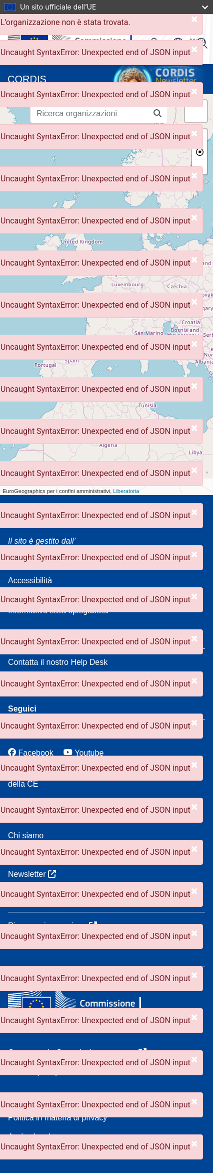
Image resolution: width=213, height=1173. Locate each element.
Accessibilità (30, 580)
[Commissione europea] (80, 1001)
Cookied (23, 1098)
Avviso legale (31, 1136)
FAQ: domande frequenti (51, 681)
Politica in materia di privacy (57, 1117)
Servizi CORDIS (37, 854)
